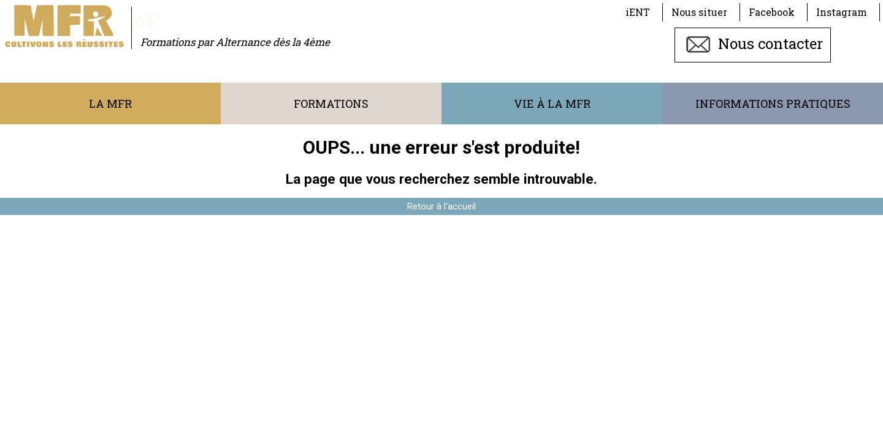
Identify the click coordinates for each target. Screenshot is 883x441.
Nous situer (699, 12)
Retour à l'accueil (441, 206)
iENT (637, 12)
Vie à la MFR (552, 103)
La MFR (110, 103)
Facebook (772, 12)
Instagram (841, 12)
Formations (331, 103)
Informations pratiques (773, 103)
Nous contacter (752, 43)
